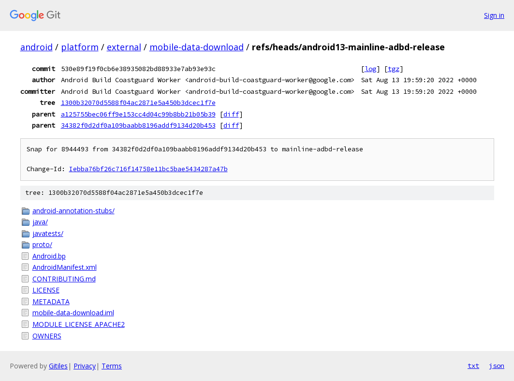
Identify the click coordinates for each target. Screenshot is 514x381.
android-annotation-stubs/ (73, 210)
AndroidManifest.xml (64, 267)
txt (473, 365)
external (124, 47)
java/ (40, 221)
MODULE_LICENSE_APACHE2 (78, 324)
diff (231, 114)
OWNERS (46, 335)
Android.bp (49, 256)
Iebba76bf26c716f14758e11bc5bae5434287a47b (148, 169)
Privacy (84, 365)
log (370, 68)
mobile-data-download (196, 47)
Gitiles (58, 365)
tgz (393, 68)
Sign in (494, 15)
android (36, 47)
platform (80, 47)
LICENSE (45, 289)
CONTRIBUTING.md (64, 278)
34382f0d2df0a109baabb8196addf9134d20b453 (138, 125)
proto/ (42, 244)
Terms (112, 365)
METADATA (51, 301)
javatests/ (47, 233)
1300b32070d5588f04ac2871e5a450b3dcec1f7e (138, 102)
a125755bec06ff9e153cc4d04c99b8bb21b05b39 (138, 114)
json (496, 365)
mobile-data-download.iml (73, 312)
